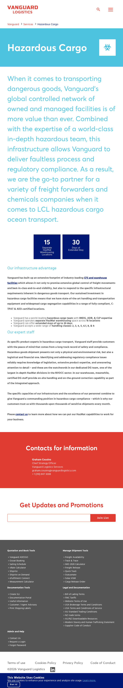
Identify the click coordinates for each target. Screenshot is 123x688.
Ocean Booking (17, 561)
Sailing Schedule (18, 564)
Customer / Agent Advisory (23, 605)
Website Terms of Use (76, 601)
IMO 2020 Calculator (75, 564)
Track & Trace (71, 561)
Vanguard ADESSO (19, 557)
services (28, 24)
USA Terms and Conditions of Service (83, 608)
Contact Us (15, 638)
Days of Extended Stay (76, 249)
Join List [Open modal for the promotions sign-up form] (103, 518)
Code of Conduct (102, 663)
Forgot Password (18, 645)
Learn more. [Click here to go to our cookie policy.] (89, 680)
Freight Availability (74, 557)
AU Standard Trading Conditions (81, 612)
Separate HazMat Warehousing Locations (47, 251)
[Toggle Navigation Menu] (110, 9)
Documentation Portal (20, 598)
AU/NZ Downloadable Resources (81, 619)
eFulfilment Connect (20, 578)
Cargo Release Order (75, 582)
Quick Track (70, 571)
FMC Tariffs (70, 598)
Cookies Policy (45, 663)
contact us (21, 414)
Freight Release (72, 568)
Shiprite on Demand (19, 575)
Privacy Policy (73, 663)
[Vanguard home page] (22, 10)
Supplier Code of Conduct (78, 625)
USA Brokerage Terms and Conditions (83, 605)
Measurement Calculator (22, 582)
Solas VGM (70, 578)
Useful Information (19, 601)
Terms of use (16, 663)
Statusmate (70, 575)
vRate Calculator (18, 568)
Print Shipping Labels (20, 608)
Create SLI (15, 594)
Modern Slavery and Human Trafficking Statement (89, 622)
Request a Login (17, 642)
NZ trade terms (72, 615)
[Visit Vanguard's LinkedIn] (52, 671)
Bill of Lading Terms (74, 594)
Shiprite (14, 571)
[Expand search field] (98, 10)
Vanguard (13, 24)
